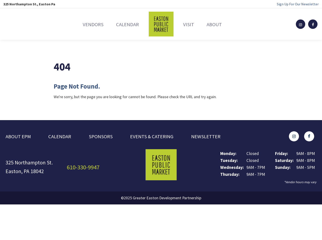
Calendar (124, 24)
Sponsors (103, 136)
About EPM (19, 136)
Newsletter (211, 136)
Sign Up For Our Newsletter (298, 4)
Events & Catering (155, 136)
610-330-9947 (84, 168)
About (225, 24)
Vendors (82, 24)
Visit (192, 24)
